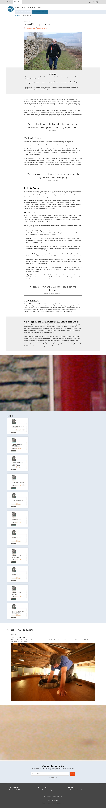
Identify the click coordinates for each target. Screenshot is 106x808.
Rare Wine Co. (10, 9)
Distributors (27, 16)
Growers (18, 16)
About (51, 12)
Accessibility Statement (53, 800)
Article (29, 28)
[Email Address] (50, 774)
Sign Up (72, 774)
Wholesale (17, 2)
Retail (9, 2)
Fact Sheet (42, 28)
